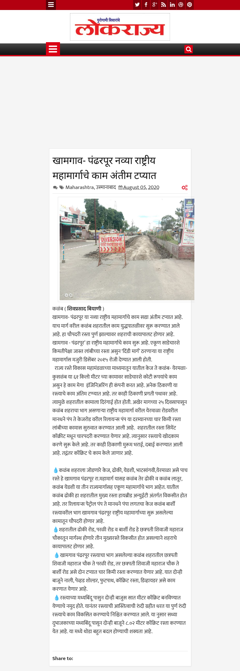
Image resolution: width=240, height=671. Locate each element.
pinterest (190, 5)
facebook (146, 5)
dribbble (181, 5)
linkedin (172, 5)
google (155, 5)
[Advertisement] (120, 104)
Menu (51, 5)
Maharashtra (80, 187)
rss (163, 5)
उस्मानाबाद (106, 187)
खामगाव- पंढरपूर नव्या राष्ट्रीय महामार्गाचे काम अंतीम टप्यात (104, 167)
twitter (137, 5)
